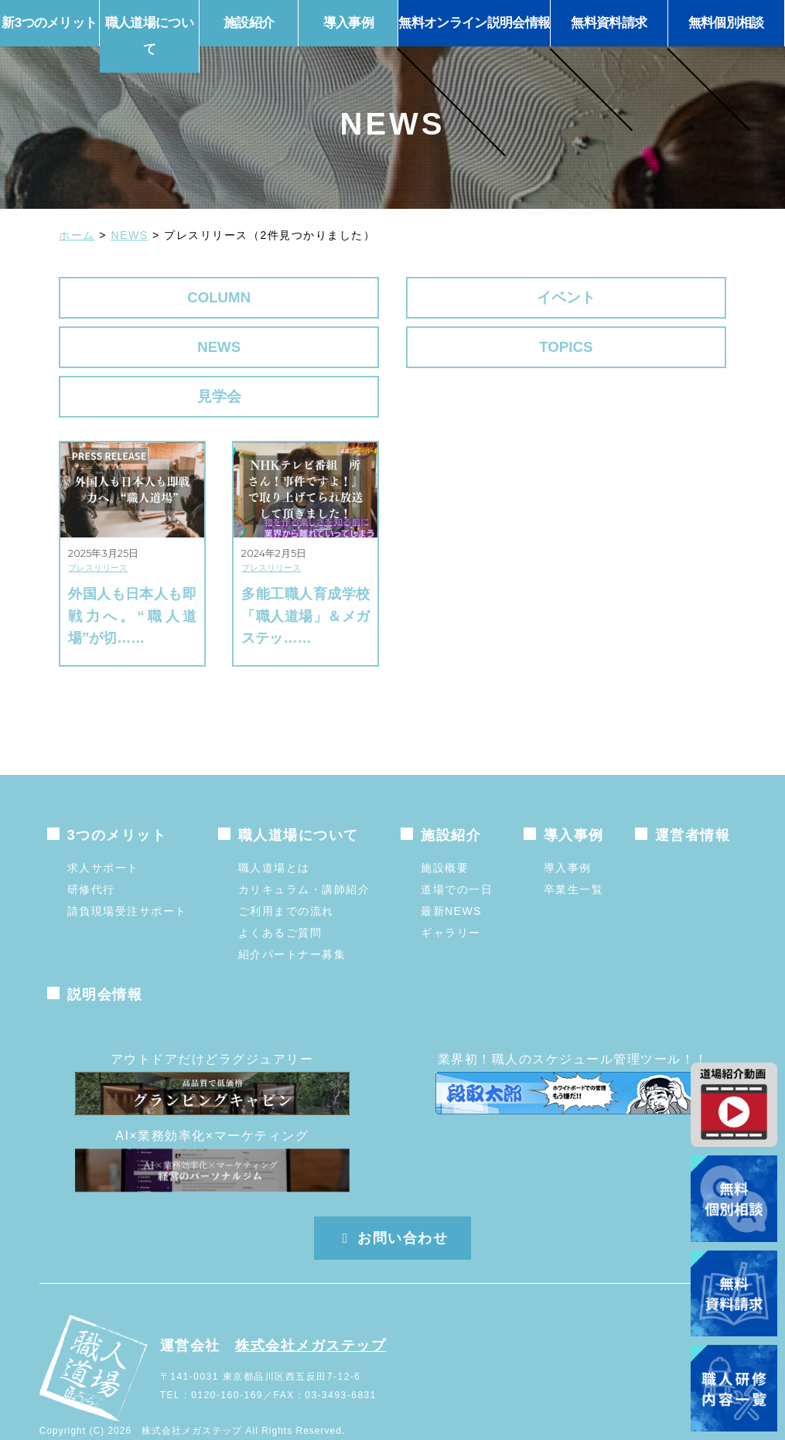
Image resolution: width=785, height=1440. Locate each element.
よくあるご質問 (280, 902)
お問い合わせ (393, 1208)
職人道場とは (274, 837)
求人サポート (103, 837)
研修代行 (91, 859)
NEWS (129, 235)
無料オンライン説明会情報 (474, 22)
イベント (307, 298)
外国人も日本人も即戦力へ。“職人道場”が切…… (132, 585)
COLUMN (135, 298)
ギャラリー (451, 902)
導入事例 (568, 837)
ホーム (77, 235)
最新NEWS (451, 881)
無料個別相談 (726, 22)
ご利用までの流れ (286, 881)
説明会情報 (105, 964)
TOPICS (649, 298)
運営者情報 (693, 805)
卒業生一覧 (574, 859)
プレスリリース (98, 537)
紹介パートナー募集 (292, 924)
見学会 (135, 357)
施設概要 (445, 837)
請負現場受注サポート (127, 881)
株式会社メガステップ (310, 1314)
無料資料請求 (609, 22)
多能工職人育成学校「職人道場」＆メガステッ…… (305, 585)
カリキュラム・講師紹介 (304, 859)
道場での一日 (457, 859)
